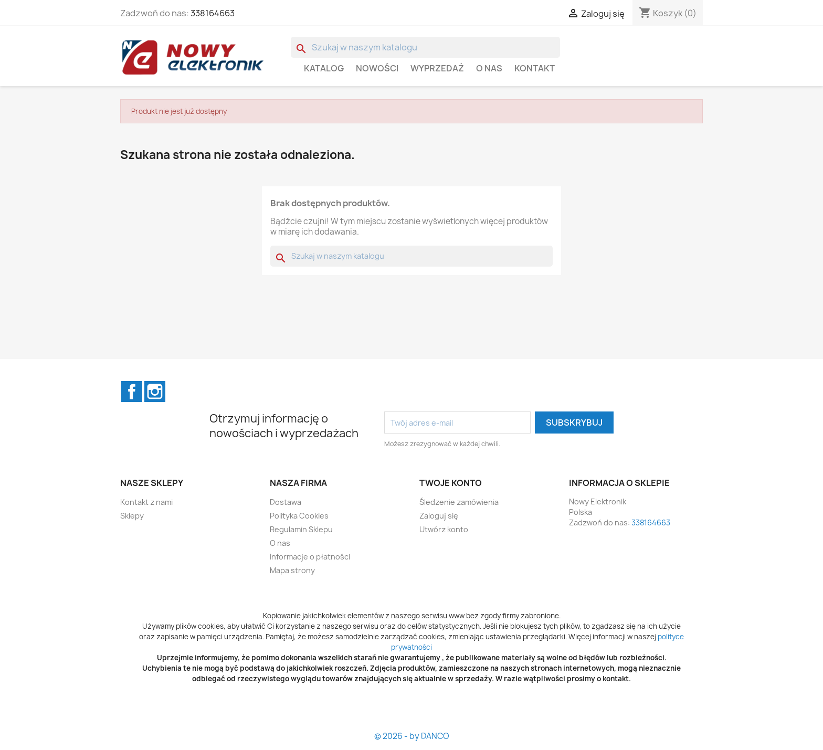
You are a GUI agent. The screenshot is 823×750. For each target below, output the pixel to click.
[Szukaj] (425, 47)
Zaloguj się (438, 516)
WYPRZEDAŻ (437, 68)
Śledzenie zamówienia (459, 502)
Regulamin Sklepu (301, 529)
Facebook (131, 391)
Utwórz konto (443, 529)
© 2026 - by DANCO (411, 736)
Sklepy (132, 516)
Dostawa (285, 502)
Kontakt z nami (146, 502)
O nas (489, 68)
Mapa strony (292, 570)
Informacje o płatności (310, 557)
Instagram (154, 391)
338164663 (213, 13)
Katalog (324, 68)
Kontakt (534, 68)
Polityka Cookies (299, 516)
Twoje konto (450, 483)
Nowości (377, 68)
